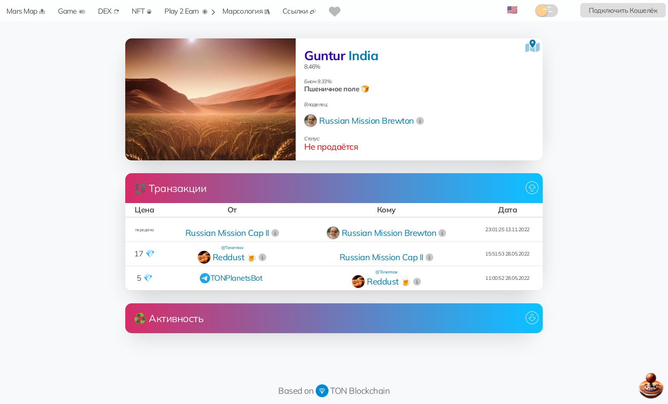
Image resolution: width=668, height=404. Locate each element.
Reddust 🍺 (235, 257)
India (363, 55)
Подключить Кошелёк (623, 10)
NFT (142, 10)
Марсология (246, 10)
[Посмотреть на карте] (532, 46)
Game (71, 10)
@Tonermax (232, 247)
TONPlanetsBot (236, 278)
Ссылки (299, 10)
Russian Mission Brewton (366, 120)
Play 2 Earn (185, 10)
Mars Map (25, 10)
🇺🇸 (512, 9)
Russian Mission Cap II (227, 232)
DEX (108, 10)
